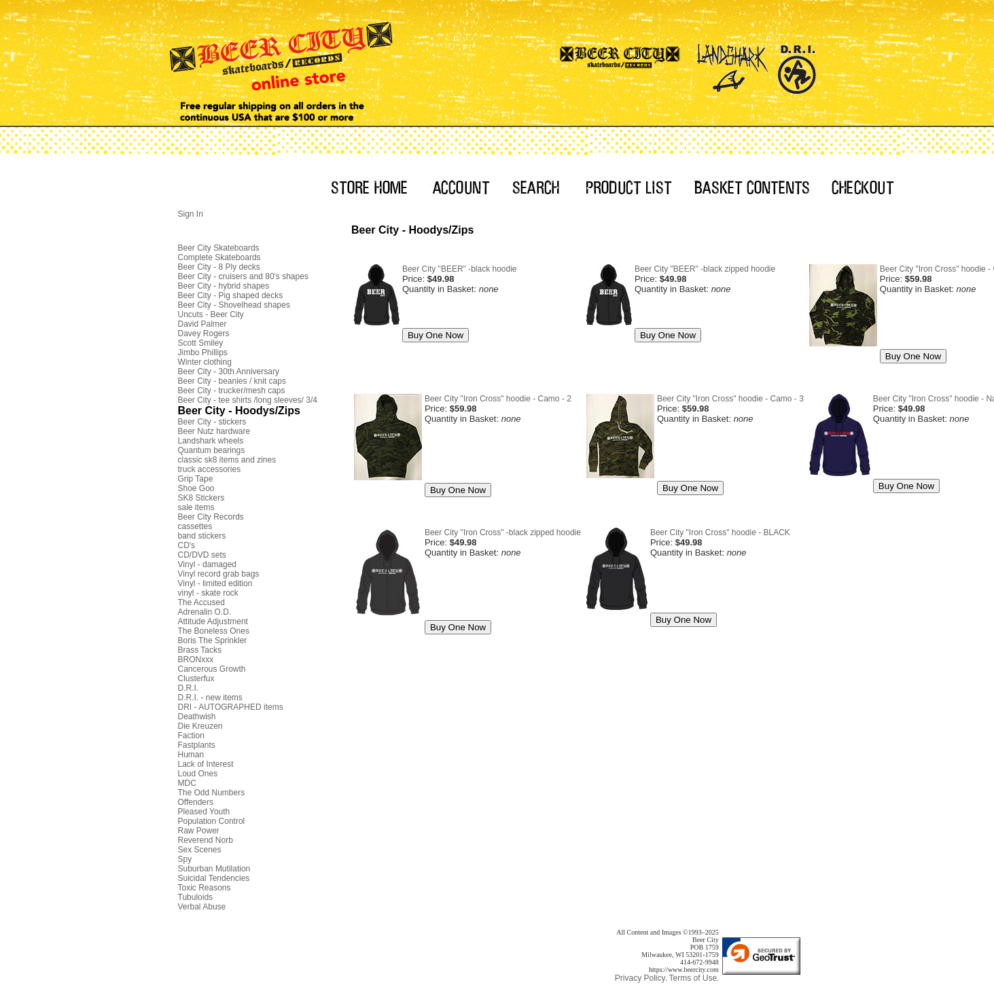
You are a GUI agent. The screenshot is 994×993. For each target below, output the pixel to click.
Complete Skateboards (219, 257)
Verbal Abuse (202, 906)
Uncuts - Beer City (211, 314)
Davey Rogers (204, 333)
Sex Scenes (199, 849)
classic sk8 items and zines (227, 460)
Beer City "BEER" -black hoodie (459, 269)
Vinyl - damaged (207, 564)
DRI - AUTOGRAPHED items (230, 707)
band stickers (202, 536)
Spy (185, 859)
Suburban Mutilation (214, 868)
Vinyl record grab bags (219, 574)
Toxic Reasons (204, 887)
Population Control (211, 821)
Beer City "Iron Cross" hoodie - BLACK (720, 532)
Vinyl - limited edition (215, 583)
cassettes (195, 526)
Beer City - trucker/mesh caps (231, 390)
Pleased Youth (204, 811)
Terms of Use (693, 978)
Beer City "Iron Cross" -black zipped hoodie (503, 532)
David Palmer (202, 324)
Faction (191, 735)
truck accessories (209, 469)
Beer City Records (211, 517)
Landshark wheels (211, 441)
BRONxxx (196, 659)
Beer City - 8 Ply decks (219, 267)
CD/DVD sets (202, 555)
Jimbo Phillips (203, 352)
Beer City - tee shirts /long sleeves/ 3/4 (247, 400)
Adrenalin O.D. (205, 612)
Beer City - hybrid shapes (224, 286)
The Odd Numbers (211, 792)
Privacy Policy (640, 978)
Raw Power (198, 830)
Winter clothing (205, 362)
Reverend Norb (205, 840)
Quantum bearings (211, 450)
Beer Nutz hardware (214, 431)
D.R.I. (188, 688)
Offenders (195, 802)
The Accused (201, 602)
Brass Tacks (199, 650)
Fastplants (196, 745)
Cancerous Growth (212, 669)
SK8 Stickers (201, 498)
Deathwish (197, 716)
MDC (187, 783)
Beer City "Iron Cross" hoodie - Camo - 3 (730, 398)
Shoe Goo (196, 488)
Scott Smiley (201, 343)
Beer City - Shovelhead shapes (234, 305)
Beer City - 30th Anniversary (228, 371)
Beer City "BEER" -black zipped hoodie (705, 269)
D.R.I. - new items (210, 697)
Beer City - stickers (212, 422)
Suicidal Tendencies (214, 878)
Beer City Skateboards (219, 248)
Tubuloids (195, 897)
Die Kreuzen (200, 726)
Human (191, 754)
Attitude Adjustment (213, 621)
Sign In (190, 214)
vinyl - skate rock (208, 593)
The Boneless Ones (213, 631)
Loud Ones (198, 773)
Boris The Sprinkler (212, 640)
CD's (187, 545)
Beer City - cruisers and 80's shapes (243, 276)
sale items (196, 507)
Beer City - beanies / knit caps (232, 381)
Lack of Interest (206, 764)
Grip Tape (195, 479)
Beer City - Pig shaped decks (230, 295)
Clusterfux (196, 678)
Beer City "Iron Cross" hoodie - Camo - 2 (498, 398)
